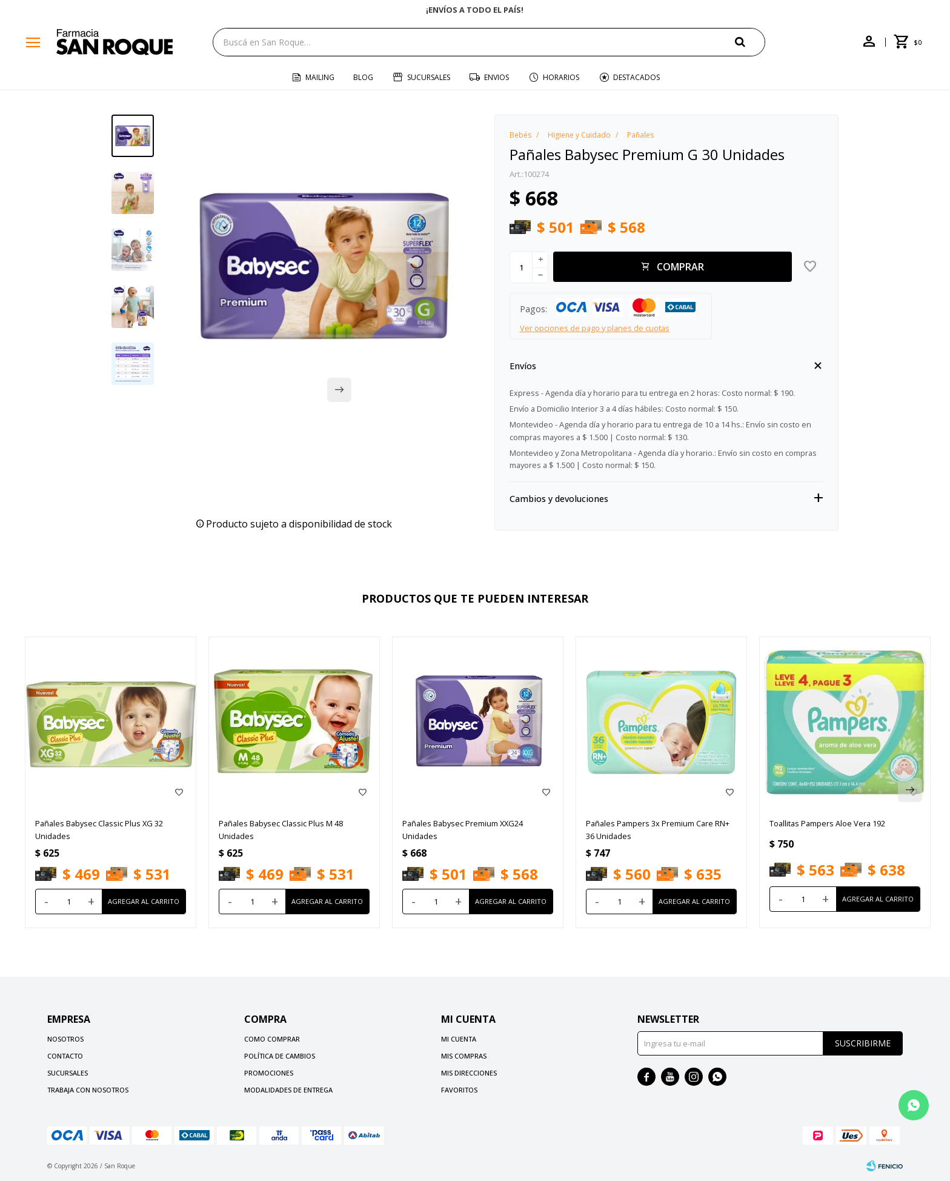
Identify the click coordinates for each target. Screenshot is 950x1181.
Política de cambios (279, 1055)
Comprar (680, 266)
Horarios (561, 77)
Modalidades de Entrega (288, 1089)
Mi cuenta (458, 1038)
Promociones (268, 1072)
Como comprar (272, 1038)
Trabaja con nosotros (87, 1089)
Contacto (65, 1055)
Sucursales (428, 77)
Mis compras (464, 1055)
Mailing (319, 77)
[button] (750, 41)
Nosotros (65, 1038)
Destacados (636, 77)
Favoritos (459, 1089)
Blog (363, 77)
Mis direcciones (469, 1072)
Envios (496, 77)
